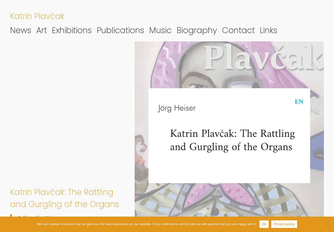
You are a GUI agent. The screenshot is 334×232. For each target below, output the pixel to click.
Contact (238, 30)
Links (268, 30)
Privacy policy (284, 224)
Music (160, 30)
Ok (264, 224)
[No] (327, 224)
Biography (197, 30)
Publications (120, 30)
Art (41, 30)
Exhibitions (72, 30)
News (20, 30)
